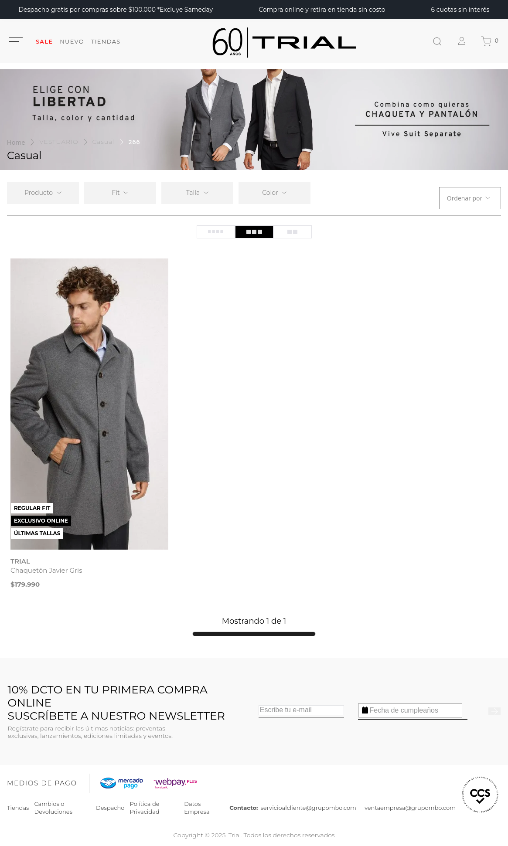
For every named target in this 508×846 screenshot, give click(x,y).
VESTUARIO (58, 142)
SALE (44, 41)
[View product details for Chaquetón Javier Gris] (89, 425)
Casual (103, 142)
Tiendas (106, 41)
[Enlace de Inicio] (16, 142)
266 (134, 142)
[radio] (216, 231)
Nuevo (72, 41)
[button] (120, 193)
